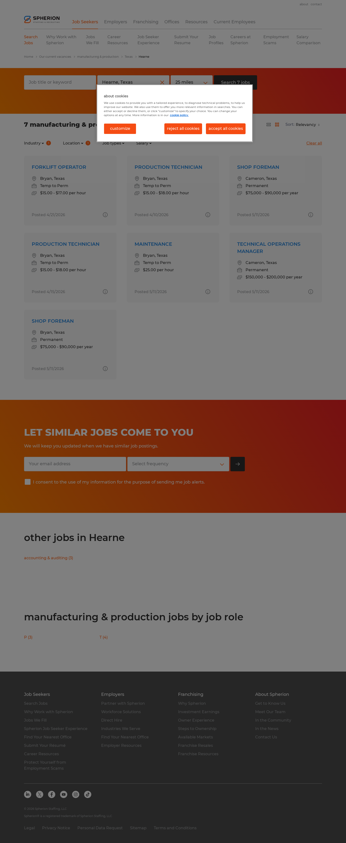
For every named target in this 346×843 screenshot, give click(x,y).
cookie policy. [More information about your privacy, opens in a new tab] (179, 115)
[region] (175, 113)
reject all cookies (183, 128)
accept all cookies (226, 128)
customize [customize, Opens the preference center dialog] (120, 128)
